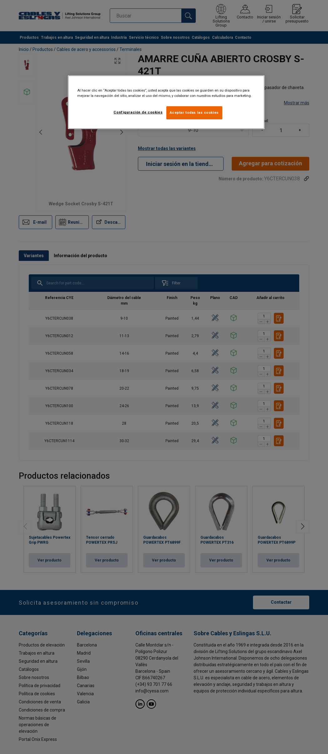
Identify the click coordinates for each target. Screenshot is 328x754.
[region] (166, 102)
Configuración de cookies (138, 112)
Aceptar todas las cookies (194, 112)
